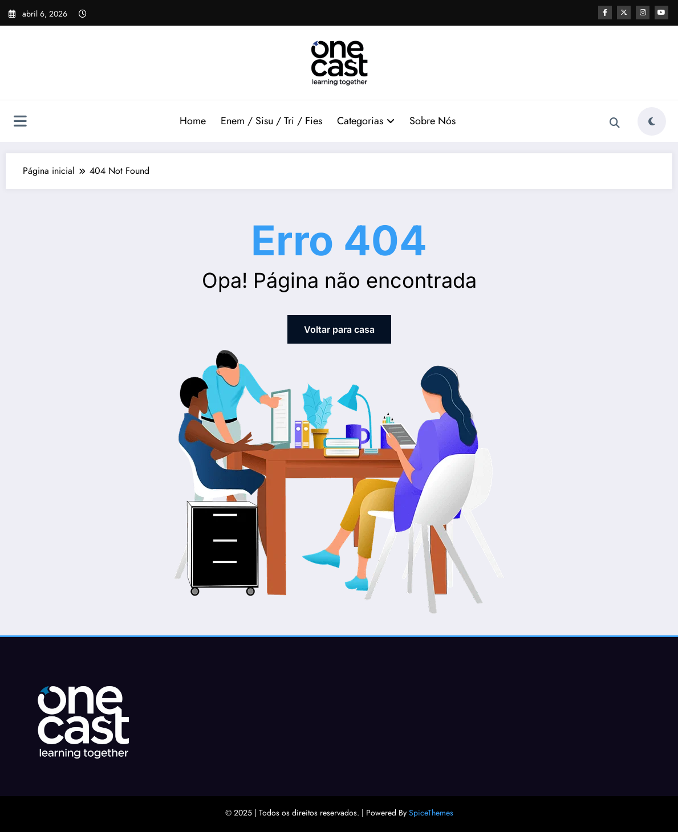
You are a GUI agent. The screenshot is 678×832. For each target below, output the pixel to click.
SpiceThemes (431, 812)
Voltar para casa (339, 329)
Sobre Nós (432, 120)
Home (193, 120)
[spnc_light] (652, 121)
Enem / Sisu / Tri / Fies (271, 120)
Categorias (366, 120)
